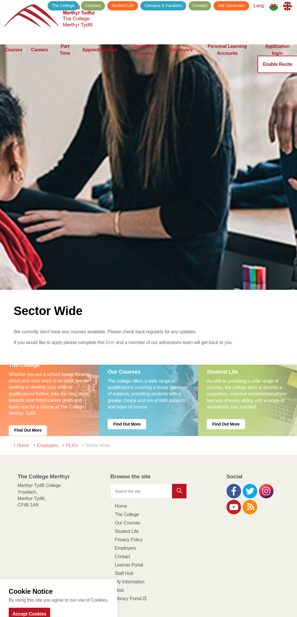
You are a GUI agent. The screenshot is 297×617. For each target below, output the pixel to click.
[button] (179, 449)
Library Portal (130, 557)
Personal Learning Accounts (227, 58)
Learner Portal (129, 523)
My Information (129, 540)
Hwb (119, 548)
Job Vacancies (231, 5)
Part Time (65, 58)
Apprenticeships (99, 57)
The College (63, 5)
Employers (181, 57)
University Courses (143, 58)
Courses (13, 57)
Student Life (122, 5)
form (110, 300)
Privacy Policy (129, 498)
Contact (200, 5)
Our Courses (127, 481)
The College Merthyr (51, 17)
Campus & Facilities (163, 5)
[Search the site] (149, 449)
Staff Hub (124, 531)
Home (121, 464)
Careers (39, 57)
